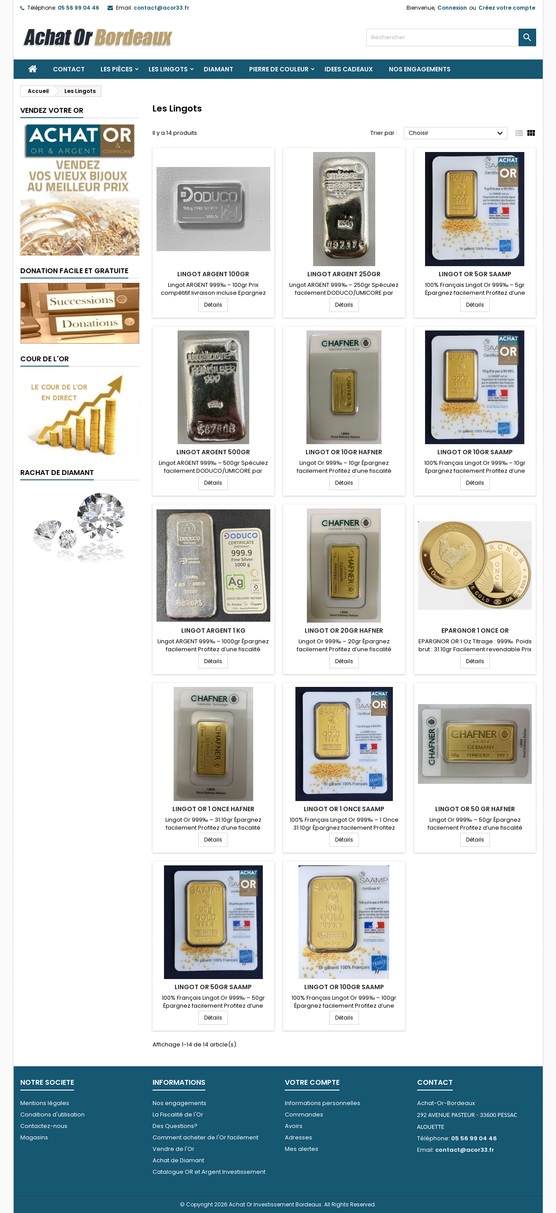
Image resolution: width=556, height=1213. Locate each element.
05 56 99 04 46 (78, 7)
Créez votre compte (506, 7)
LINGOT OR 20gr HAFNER (344, 630)
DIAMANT (218, 69)
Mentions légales (44, 1103)
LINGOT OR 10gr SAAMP (475, 452)
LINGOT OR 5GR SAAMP (475, 274)
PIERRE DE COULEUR (279, 69)
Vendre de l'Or (173, 1149)
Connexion (452, 7)
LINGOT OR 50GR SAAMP (213, 987)
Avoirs (293, 1126)
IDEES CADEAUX (349, 69)
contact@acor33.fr (161, 7)
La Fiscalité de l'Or (178, 1114)
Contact (69, 69)
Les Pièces (117, 69)
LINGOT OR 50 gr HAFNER (475, 809)
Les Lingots (168, 69)
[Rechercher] (451, 37)
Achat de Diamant (178, 1160)
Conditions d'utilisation (52, 1114)
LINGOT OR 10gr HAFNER (344, 452)
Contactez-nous (43, 1126)
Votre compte (312, 1082)
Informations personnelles (322, 1103)
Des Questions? (175, 1126)
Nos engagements (420, 69)
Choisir (457, 133)
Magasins (34, 1137)
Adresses (298, 1137)
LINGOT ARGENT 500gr (213, 452)
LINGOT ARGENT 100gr (213, 274)
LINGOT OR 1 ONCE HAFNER (213, 809)
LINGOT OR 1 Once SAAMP (344, 809)
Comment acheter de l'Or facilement (205, 1137)
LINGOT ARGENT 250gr (344, 274)
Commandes (304, 1114)
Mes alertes (301, 1149)
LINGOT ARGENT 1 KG (213, 630)
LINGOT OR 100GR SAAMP (344, 987)
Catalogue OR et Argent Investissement (209, 1172)
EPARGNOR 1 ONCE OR (475, 630)
